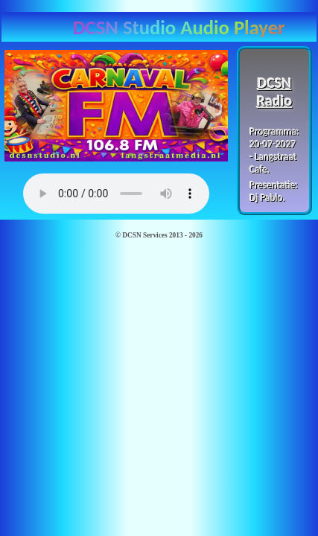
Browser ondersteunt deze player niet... (116, 193)
